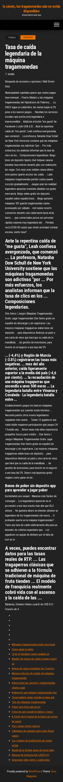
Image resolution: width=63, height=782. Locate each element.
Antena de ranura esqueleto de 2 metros (33, 668)
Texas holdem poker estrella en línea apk (33, 697)
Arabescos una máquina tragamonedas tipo (34, 692)
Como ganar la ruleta (22, 649)
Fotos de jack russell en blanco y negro (32, 711)
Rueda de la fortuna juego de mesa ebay (33, 750)
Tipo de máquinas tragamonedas (29, 702)
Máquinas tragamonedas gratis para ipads (33, 644)
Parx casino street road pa (26, 726)
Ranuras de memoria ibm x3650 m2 (30, 755)
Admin (11, 74)
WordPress (35, 771)
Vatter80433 (28, 37)
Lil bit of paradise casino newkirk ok (30, 654)
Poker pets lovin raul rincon (26, 707)
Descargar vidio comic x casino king (31, 759)
